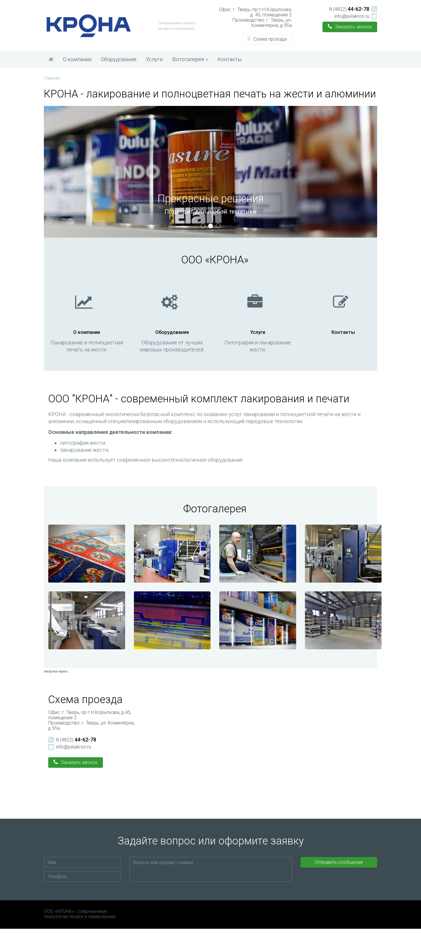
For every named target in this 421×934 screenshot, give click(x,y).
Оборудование (119, 59)
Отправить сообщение (339, 867)
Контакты (229, 59)
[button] (267, 39)
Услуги (154, 59)
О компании (77, 59)
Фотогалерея (190, 59)
